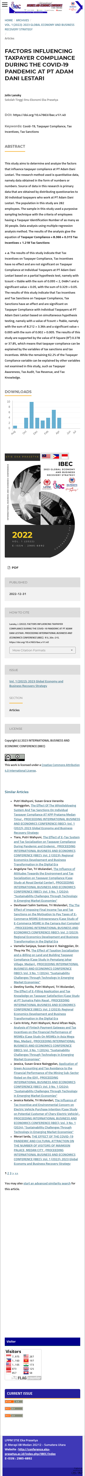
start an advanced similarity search (47, 1183)
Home (9, 20)
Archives (22, 20)
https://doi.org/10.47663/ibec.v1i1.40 (39, 115)
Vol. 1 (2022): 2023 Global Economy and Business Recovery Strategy (39, 27)
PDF (14, 567)
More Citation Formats (28, 650)
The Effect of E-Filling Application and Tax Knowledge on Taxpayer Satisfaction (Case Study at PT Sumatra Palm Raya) (47, 996)
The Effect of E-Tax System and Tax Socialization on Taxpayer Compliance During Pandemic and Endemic (47, 842)
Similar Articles (17, 792)
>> (16, 1173)
